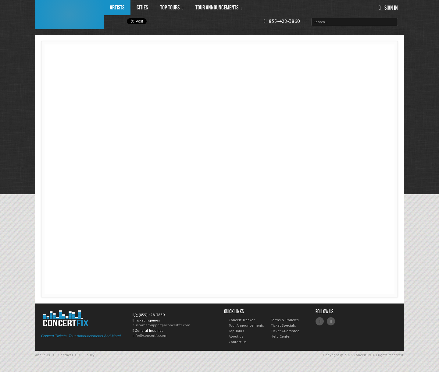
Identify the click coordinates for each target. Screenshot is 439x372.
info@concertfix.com (150, 335)
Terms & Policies (285, 320)
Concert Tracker (242, 320)
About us (236, 336)
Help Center (281, 336)
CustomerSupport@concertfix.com (161, 325)
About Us (42, 355)
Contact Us (238, 341)
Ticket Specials (283, 325)
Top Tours (236, 330)
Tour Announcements (246, 325)
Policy (89, 355)
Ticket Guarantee (285, 330)
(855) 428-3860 (152, 314)
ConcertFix (69, 14)
